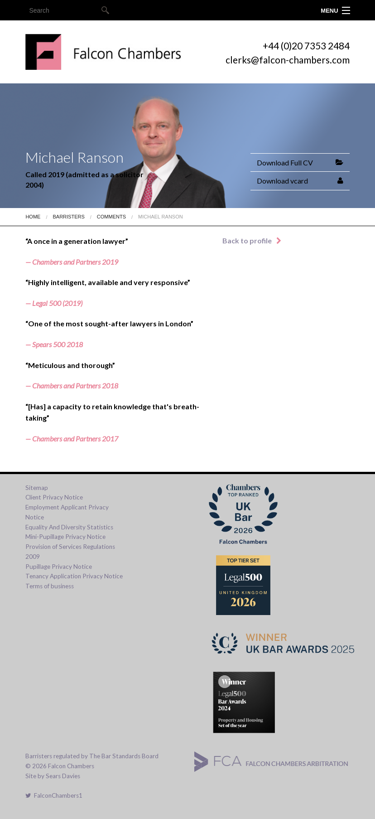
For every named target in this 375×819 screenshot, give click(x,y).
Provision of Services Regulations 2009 (70, 551)
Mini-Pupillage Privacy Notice (65, 536)
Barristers (68, 216)
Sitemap (36, 487)
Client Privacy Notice (54, 497)
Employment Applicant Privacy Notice (67, 512)
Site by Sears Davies (52, 776)
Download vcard (282, 180)
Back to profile (251, 240)
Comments (111, 216)
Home (32, 216)
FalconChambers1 (53, 795)
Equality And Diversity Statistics (69, 527)
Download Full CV (285, 162)
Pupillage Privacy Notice (58, 566)
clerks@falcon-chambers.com (288, 59)
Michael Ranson (160, 216)
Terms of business (49, 586)
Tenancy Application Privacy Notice (74, 576)
